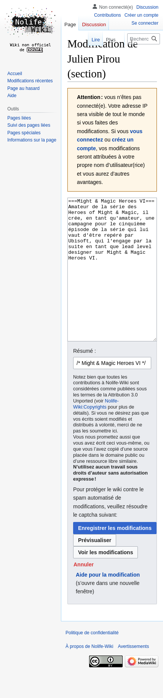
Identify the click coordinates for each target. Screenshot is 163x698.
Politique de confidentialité (92, 661)
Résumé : (84, 379)
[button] (83, 593)
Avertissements (133, 675)
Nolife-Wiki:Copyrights (96, 432)
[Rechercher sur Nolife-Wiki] (143, 38)
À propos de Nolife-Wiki (89, 675)
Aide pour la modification (108, 603)
